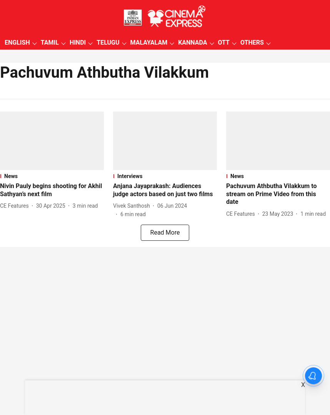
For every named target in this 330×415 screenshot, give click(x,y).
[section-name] (52, 176)
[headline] (52, 190)
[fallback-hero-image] (52, 141)
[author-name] (16, 206)
